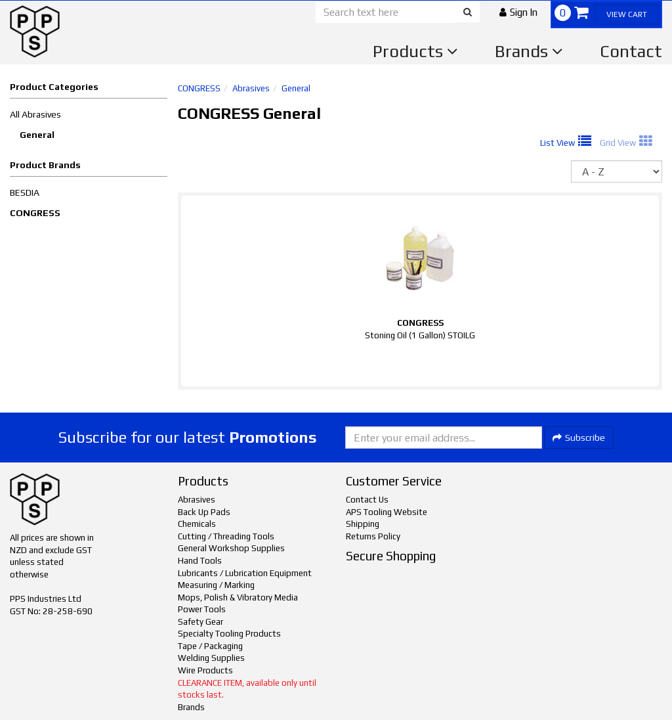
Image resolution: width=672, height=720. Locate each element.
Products (415, 51)
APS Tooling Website (386, 512)
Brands (529, 51)
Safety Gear (200, 622)
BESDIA (24, 192)
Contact (631, 51)
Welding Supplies (211, 658)
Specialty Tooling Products (229, 634)
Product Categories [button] (54, 86)
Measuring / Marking (216, 585)
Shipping (362, 524)
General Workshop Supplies (231, 548)
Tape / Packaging (210, 646)
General (37, 134)
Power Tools (202, 609)
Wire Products (205, 670)
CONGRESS (35, 213)
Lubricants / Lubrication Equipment (245, 573)
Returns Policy (373, 536)
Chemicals (197, 524)
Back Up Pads (204, 512)
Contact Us (367, 500)
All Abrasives (35, 114)
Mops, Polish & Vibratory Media (238, 597)
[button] (518, 12)
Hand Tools (200, 561)
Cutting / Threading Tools (226, 536)
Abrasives (251, 88)
